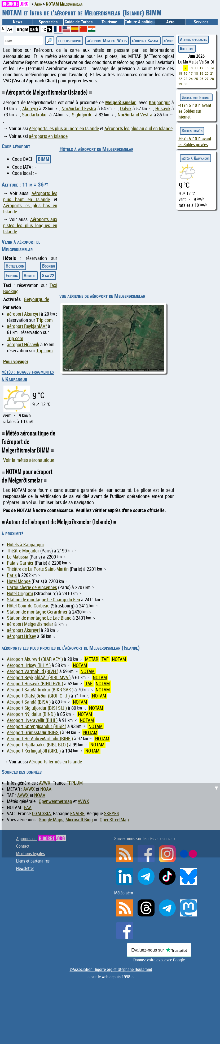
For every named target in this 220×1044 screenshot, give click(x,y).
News (17, 22)
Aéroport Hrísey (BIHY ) (29, 665)
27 (207, 78)
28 (212, 78)
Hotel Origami (20, 593)
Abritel (30, 275)
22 (180, 78)
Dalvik (125, 108)
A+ (9, 29)
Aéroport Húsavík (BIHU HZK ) (35, 683)
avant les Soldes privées (194, 141)
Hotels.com (15, 266)
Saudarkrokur (35, 115)
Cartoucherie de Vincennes (32, 587)
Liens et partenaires (33, 861)
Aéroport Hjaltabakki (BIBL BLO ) (37, 745)
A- (3, 28)
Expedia (12, 275)
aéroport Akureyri (23, 314)
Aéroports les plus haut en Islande (30, 196)
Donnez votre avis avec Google (159, 960)
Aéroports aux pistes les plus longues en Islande (30, 225)
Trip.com (44, 320)
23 (185, 78)
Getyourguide (36, 299)
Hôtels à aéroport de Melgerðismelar (96, 149)
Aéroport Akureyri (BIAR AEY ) (35, 659)
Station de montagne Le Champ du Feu (43, 600)
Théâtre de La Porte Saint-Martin (38, 569)
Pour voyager (15, 361)
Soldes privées (192, 130)
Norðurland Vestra (135, 115)
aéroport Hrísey (21, 636)
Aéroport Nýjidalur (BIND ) (31, 714)
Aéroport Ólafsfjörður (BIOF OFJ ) (38, 696)
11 (196, 68)
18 (196, 73)
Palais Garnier (20, 563)
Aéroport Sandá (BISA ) (29, 702)
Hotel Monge (18, 581)
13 (207, 68)
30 (185, 84)
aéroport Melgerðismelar (30, 624)
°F (49, 29)
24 (191, 78)
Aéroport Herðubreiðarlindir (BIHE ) (40, 739)
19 (201, 73)
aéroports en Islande (48, 136)
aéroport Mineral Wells (107, 40)
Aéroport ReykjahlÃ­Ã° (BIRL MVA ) (39, 677)
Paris (12, 575)
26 (201, 78)
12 (201, 68)
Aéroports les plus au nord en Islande (64, 128)
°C (44, 29)
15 (180, 73)
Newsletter (25, 868)
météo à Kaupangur (195, 158)
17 (191, 73)
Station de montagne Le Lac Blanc (39, 618)
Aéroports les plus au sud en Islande (138, 128)
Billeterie (187, 48)
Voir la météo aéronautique (28, 460)
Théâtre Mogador (23, 551)
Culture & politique (140, 22)
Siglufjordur (83, 115)
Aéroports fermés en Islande (55, 762)
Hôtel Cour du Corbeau (28, 606)
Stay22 (48, 275)
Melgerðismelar (120, 102)
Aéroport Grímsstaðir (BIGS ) (34, 732)
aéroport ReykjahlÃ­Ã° (27, 326)
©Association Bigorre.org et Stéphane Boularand (111, 969)
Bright (23, 29)
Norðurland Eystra (78, 108)
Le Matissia (17, 557)
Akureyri (30, 108)
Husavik (162, 108)
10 (191, 68)
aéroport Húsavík (23, 344)
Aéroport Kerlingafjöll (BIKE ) (34, 751)
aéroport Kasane (145, 40)
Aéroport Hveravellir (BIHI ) (32, 720)
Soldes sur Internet (196, 97)
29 (180, 84)
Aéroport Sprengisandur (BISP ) (36, 726)
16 (185, 73)
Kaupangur (159, 102)
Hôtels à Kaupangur (25, 545)
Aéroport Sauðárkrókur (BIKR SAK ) (40, 690)
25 (196, 78)
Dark (34, 29)
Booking (48, 266)
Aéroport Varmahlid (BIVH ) (32, 671)
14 (212, 68)
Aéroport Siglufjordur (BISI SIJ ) (37, 708)
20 (207, 73)
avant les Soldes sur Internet (194, 111)
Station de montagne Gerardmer (37, 612)
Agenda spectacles (193, 39)
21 (212, 73)
